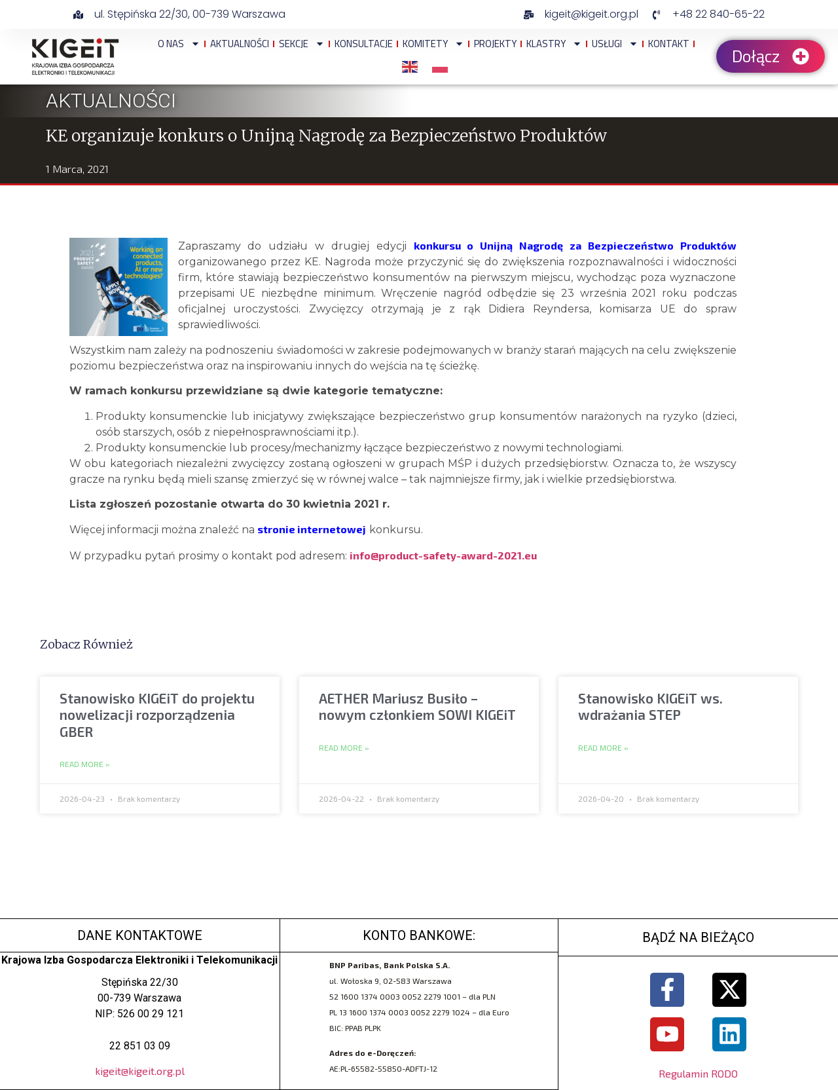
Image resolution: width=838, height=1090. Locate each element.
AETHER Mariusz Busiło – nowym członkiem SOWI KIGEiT (417, 706)
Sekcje (302, 43)
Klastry (554, 43)
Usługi (615, 43)
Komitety (433, 43)
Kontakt (668, 43)
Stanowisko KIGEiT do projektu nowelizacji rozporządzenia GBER (157, 714)
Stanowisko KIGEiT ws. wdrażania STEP (650, 706)
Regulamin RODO (698, 1073)
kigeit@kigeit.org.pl (140, 1070)
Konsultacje (364, 43)
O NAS (179, 43)
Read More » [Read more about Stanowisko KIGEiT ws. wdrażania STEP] (603, 748)
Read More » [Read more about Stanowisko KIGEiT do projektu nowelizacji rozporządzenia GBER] (85, 764)
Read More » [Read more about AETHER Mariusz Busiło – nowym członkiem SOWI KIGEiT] (344, 748)
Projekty (495, 43)
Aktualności (239, 43)
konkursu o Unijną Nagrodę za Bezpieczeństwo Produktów (575, 245)
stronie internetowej (311, 529)
